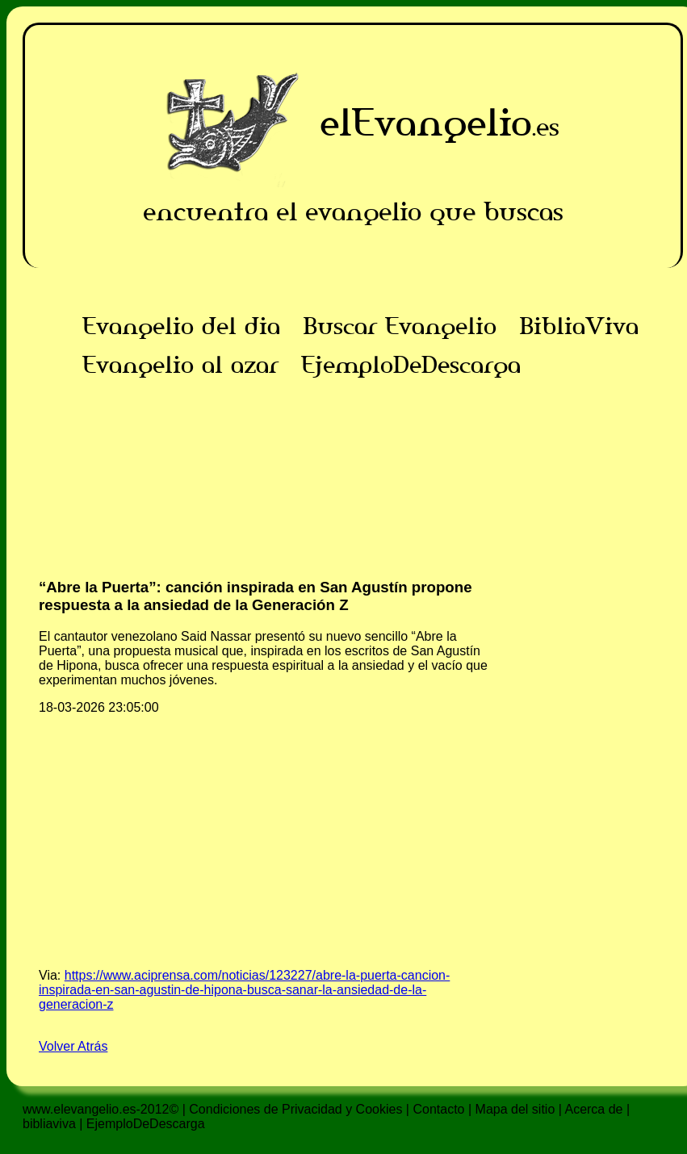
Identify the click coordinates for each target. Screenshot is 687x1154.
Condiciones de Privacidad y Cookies (295, 1109)
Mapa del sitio (515, 1109)
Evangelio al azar (180, 364)
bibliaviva (49, 1124)
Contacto (438, 1109)
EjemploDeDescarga (411, 364)
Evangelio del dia (181, 326)
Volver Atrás (73, 1046)
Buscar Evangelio (399, 326)
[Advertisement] (353, 497)
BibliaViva (579, 326)
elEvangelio (426, 122)
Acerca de (593, 1109)
